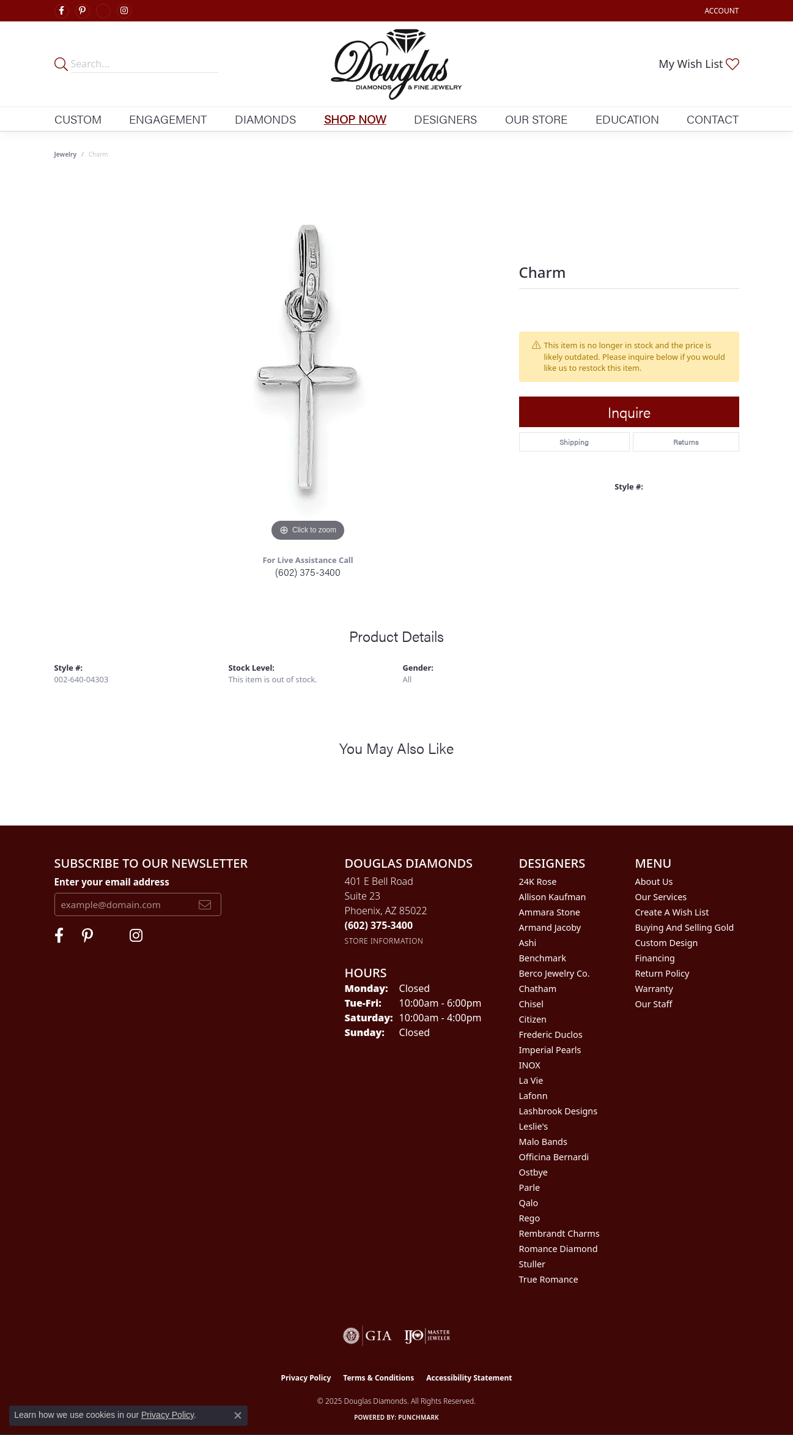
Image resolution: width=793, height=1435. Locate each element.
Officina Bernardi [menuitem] (554, 1157)
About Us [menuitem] (654, 881)
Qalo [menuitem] (529, 1203)
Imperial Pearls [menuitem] (550, 1050)
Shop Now (355, 118)
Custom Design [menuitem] (666, 943)
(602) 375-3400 (308, 572)
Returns (685, 441)
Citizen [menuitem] (533, 1019)
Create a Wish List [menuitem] (672, 912)
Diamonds (265, 118)
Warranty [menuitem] (654, 988)
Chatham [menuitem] (538, 988)
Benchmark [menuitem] (542, 958)
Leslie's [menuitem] (533, 1126)
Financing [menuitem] (655, 958)
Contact (713, 118)
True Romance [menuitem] (548, 1279)
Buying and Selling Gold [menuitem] (684, 927)
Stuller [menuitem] (532, 1264)
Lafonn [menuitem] (533, 1095)
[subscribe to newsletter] (205, 904)
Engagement (168, 118)
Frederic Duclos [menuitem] (551, 1034)
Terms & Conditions (378, 1378)
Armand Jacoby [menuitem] (550, 927)
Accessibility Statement (469, 1378)
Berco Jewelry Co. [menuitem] (554, 973)
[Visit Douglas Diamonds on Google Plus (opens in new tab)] (103, 11)
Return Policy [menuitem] (662, 973)
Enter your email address (111, 882)
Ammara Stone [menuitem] (549, 912)
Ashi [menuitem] (528, 943)
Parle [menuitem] (529, 1187)
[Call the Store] (379, 925)
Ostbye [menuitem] (533, 1172)
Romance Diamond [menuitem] (558, 1248)
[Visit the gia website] (367, 1336)
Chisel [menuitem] (531, 1004)
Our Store (536, 118)
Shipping (574, 441)
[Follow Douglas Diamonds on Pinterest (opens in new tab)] (82, 11)
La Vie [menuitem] (531, 1080)
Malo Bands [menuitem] (543, 1141)
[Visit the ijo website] (427, 1336)
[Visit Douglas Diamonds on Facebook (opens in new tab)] (61, 11)
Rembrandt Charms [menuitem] (559, 1233)
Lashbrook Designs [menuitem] (558, 1111)
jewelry (65, 154)
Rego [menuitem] (529, 1218)
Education (627, 118)
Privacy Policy (306, 1378)
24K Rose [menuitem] (538, 881)
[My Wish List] (698, 63)
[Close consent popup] (238, 1415)
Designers (445, 118)
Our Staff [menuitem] (654, 1004)
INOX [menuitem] (529, 1065)
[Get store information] (384, 941)
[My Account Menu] (721, 10)
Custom (77, 118)
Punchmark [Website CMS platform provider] (418, 1417)
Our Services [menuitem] (661, 897)
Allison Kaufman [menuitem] (552, 897)
